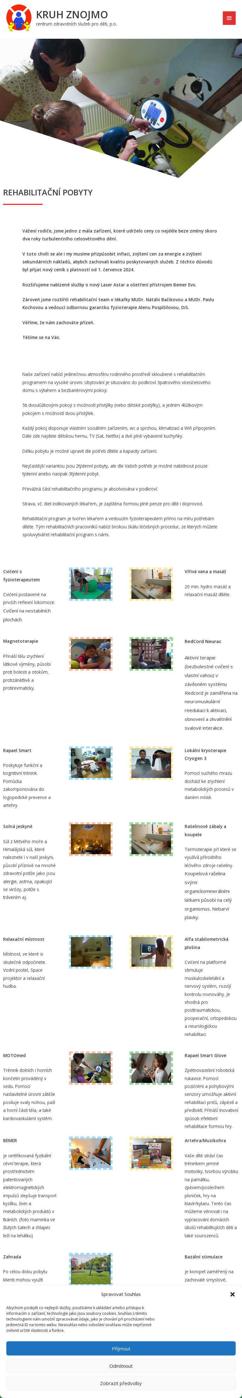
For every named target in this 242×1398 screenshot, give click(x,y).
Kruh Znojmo (72, 14)
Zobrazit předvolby (121, 1383)
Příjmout (121, 1348)
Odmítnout (121, 1366)
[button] (232, 1294)
